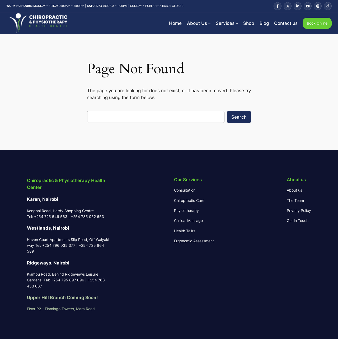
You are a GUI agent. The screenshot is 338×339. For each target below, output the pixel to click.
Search (239, 117)
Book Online (317, 23)
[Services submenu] (237, 23)
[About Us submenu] (209, 23)
